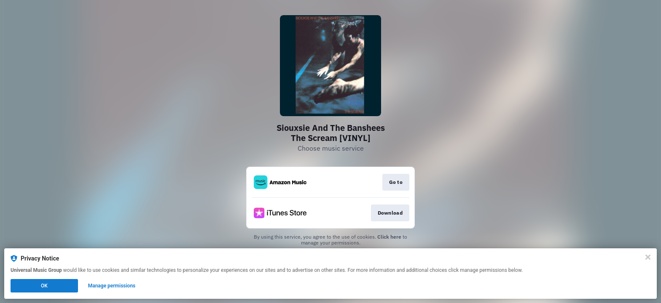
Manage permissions (112, 286)
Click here (389, 237)
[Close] (648, 257)
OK (44, 286)
